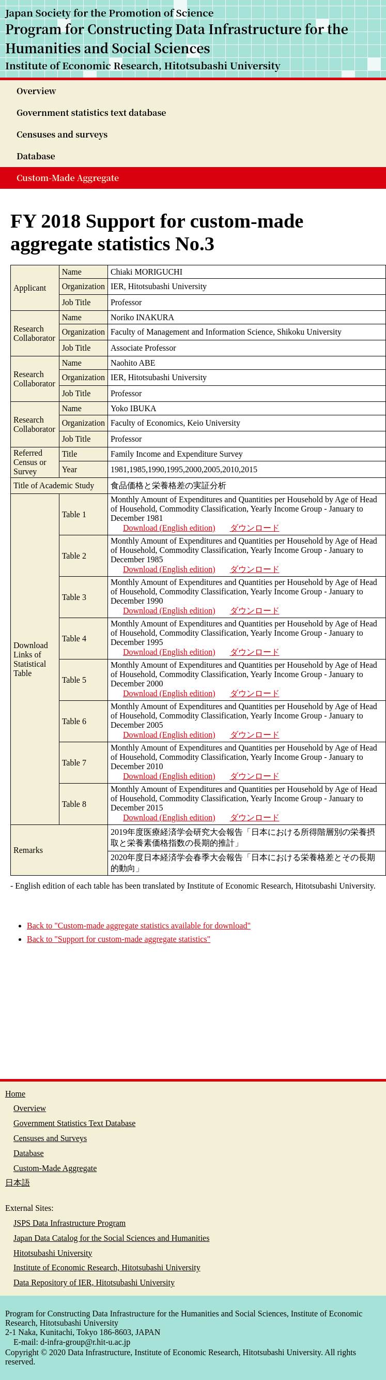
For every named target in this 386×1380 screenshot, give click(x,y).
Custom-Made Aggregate (68, 178)
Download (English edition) (169, 527)
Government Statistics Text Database (74, 1123)
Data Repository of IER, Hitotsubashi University (94, 1282)
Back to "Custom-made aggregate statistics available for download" (139, 925)
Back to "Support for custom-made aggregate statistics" (118, 939)
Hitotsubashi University (52, 1253)
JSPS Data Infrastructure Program (69, 1223)
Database (36, 156)
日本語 (17, 1182)
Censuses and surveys (62, 134)
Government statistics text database (91, 112)
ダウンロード (255, 527)
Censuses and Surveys (50, 1138)
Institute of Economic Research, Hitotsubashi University (106, 1267)
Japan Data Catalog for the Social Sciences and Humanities (111, 1238)
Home (15, 1093)
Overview (36, 91)
